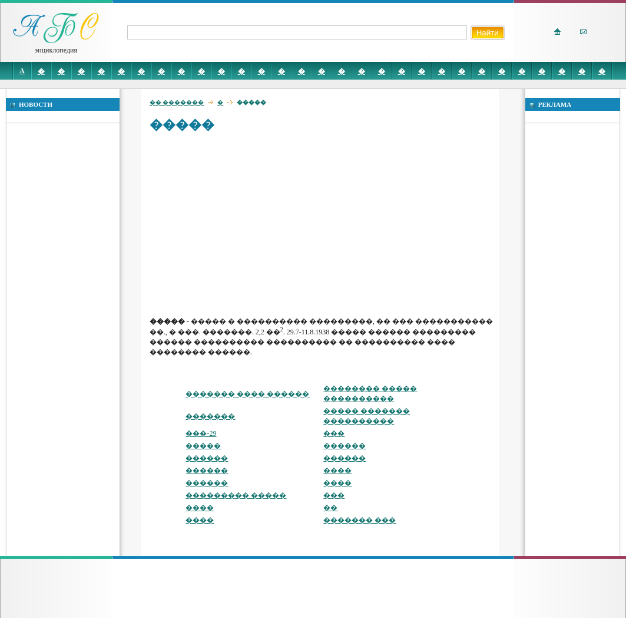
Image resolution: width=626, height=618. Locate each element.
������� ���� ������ (247, 394)
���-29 (201, 433)
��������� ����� (236, 495)
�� (330, 508)
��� (334, 433)
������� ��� (359, 520)
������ (344, 446)
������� (210, 416)
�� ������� (177, 102)
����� (203, 446)
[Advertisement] (322, 224)
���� (337, 470)
